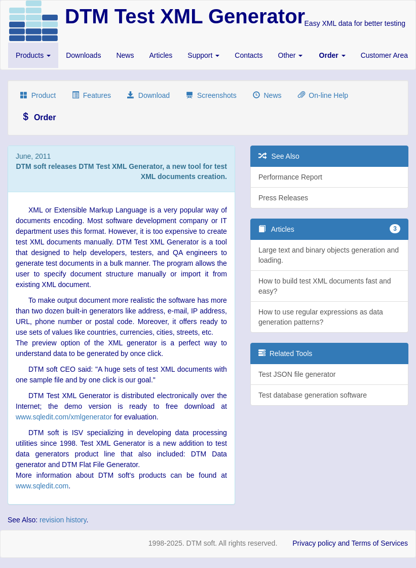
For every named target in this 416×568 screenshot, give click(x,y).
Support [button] (203, 55)
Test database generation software (312, 395)
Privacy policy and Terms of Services (350, 543)
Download (148, 95)
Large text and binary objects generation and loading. (328, 255)
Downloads (83, 55)
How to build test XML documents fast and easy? (324, 286)
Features (91, 95)
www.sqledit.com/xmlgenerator (64, 417)
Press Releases (283, 198)
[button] (332, 55)
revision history (63, 520)
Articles (160, 55)
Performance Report (290, 177)
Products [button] (33, 55)
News (125, 55)
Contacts (248, 55)
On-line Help (323, 95)
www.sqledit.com (42, 486)
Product (38, 95)
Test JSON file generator (297, 374)
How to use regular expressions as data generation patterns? (320, 317)
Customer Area (384, 55)
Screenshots (211, 95)
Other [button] (290, 55)
